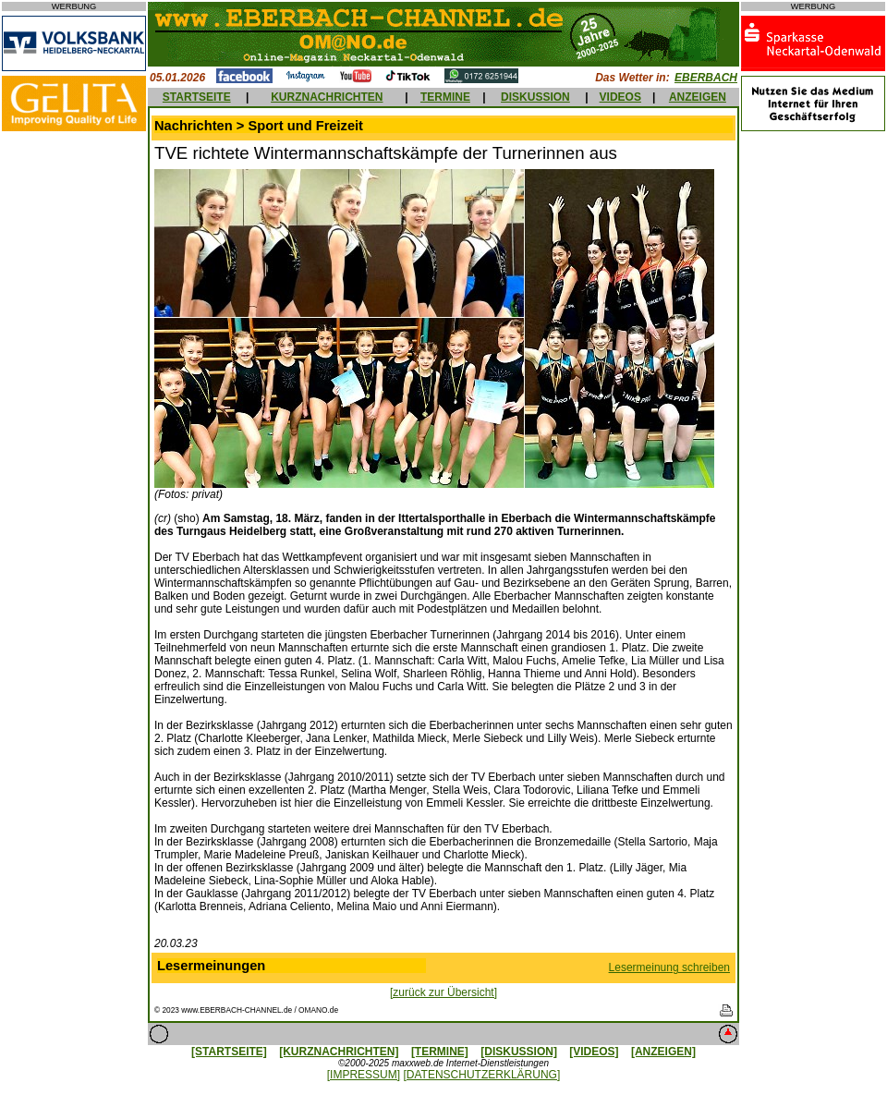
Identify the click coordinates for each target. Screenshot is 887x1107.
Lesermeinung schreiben (669, 967)
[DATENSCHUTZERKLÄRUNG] (481, 1074)
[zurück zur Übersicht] (443, 992)
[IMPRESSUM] (363, 1074)
